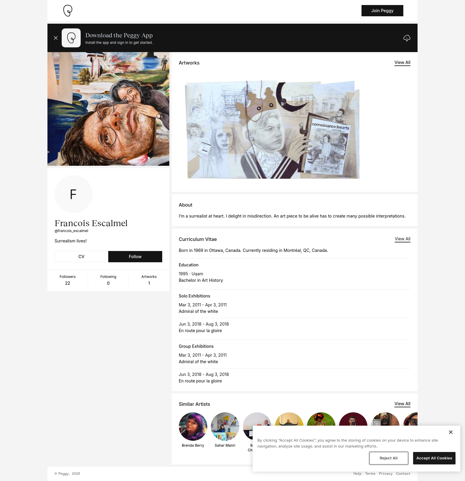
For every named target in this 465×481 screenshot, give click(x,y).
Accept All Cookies (434, 458)
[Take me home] (68, 11)
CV (82, 256)
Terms (370, 474)
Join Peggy (382, 10)
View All (402, 62)
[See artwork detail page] (272, 128)
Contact (403, 474)
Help (357, 474)
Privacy (386, 474)
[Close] (450, 432)
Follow (135, 256)
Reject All (388, 458)
